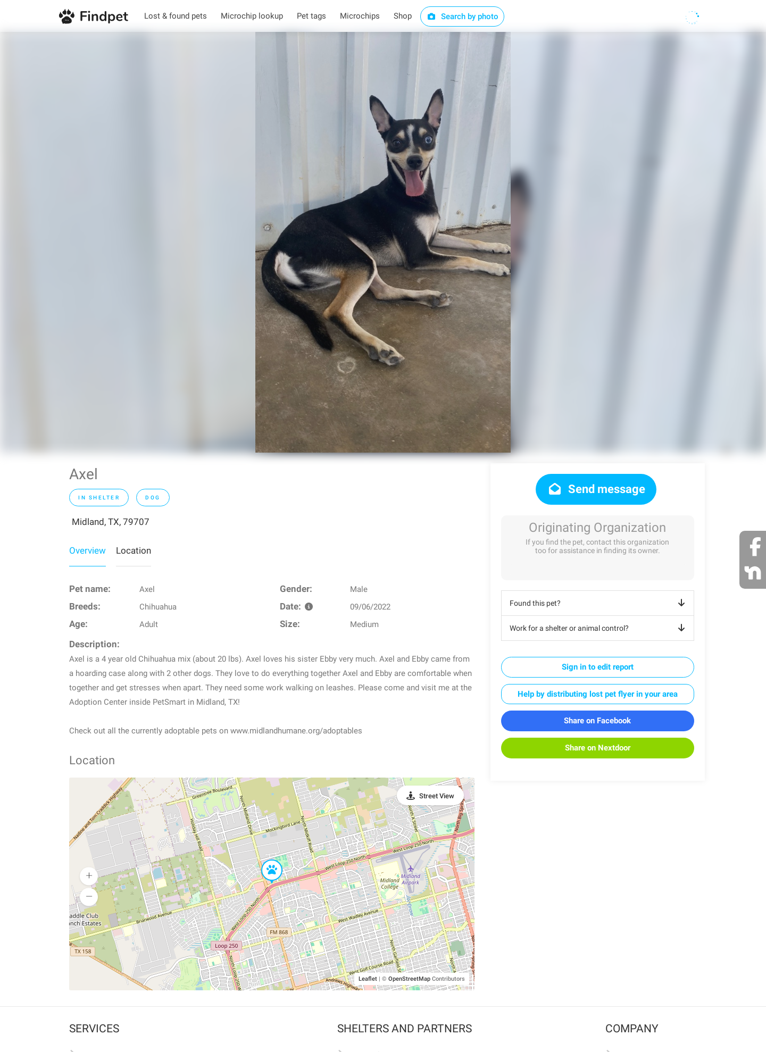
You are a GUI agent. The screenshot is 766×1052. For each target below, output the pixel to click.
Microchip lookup (252, 16)
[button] (264, 860)
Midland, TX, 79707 (110, 521)
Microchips (360, 16)
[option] (383, 242)
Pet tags (311, 16)
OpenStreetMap (409, 978)
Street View (436, 796)
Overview (87, 550)
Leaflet (368, 978)
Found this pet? (599, 603)
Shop (403, 16)
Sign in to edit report (598, 667)
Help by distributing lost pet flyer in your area (598, 694)
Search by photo (462, 16)
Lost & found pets (175, 16)
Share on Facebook (597, 720)
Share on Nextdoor (597, 748)
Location (133, 550)
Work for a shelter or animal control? (599, 628)
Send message (596, 489)
